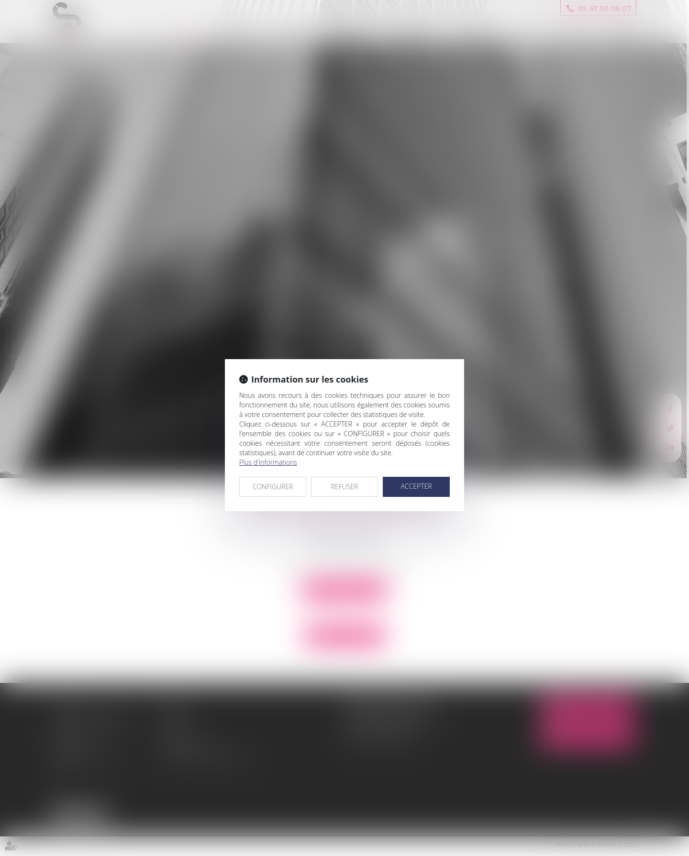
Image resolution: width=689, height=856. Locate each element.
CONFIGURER (273, 486)
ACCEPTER (416, 486)
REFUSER (344, 486)
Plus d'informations (268, 462)
